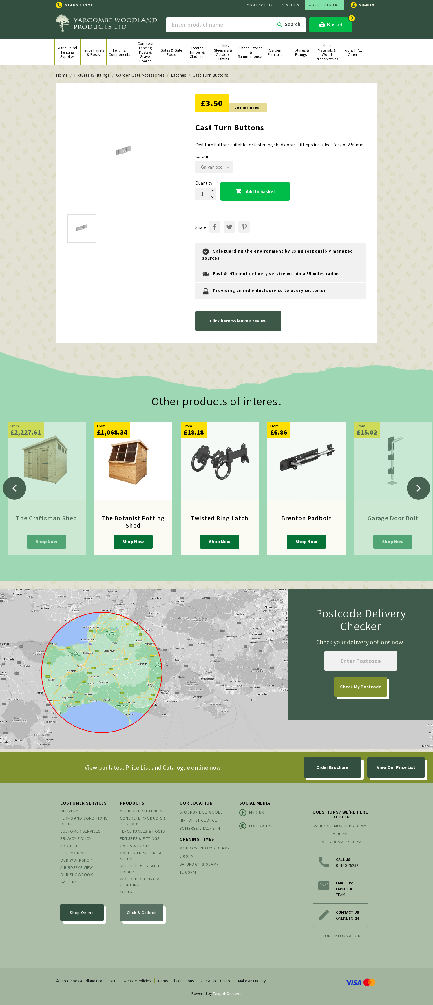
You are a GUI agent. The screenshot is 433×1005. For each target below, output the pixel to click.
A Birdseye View (76, 867)
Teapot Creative (227, 993)
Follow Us (255, 825)
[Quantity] (202, 194)
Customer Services (80, 831)
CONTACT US (260, 5)
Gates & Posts (135, 845)
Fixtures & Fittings (140, 838)
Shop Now (46, 542)
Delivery (69, 811)
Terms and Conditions (176, 980)
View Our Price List (396, 767)
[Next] (418, 488)
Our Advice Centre (216, 980)
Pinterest (244, 227)
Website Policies (137, 980)
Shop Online (82, 912)
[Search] (236, 24)
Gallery (68, 881)
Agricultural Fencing (142, 811)
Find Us (251, 812)
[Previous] (14, 488)
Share (214, 227)
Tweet (229, 227)
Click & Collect (141, 912)
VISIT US (291, 5)
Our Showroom (77, 874)
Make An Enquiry (252, 980)
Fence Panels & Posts (142, 831)
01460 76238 (79, 5)
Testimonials (74, 853)
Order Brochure (332, 767)
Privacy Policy (76, 838)
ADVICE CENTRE (324, 5)
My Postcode (360, 687)
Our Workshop (76, 860)
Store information (340, 935)
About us (70, 845)
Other (126, 892)
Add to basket (255, 192)
